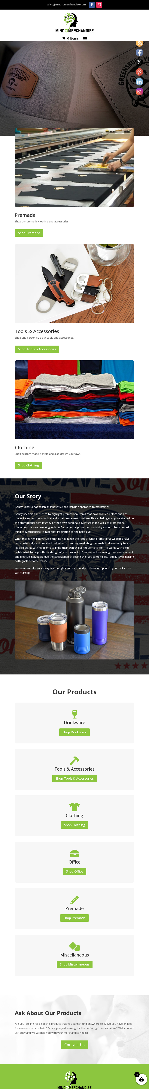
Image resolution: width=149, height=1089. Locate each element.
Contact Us (74, 1044)
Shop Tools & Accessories (37, 349)
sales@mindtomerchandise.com (66, 4)
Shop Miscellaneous (74, 964)
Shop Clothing (28, 465)
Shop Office (74, 871)
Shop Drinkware (74, 732)
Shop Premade (29, 233)
